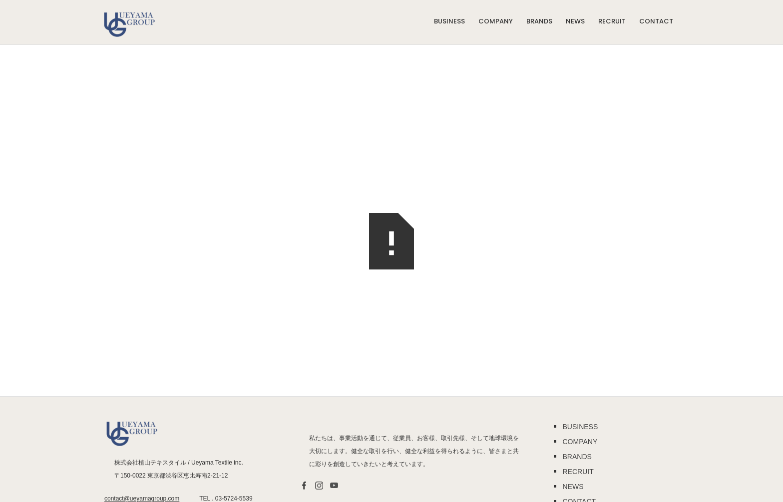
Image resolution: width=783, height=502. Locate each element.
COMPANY (495, 21)
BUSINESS (449, 21)
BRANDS (539, 21)
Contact (656, 21)
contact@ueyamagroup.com (141, 498)
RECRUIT (612, 21)
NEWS (575, 21)
